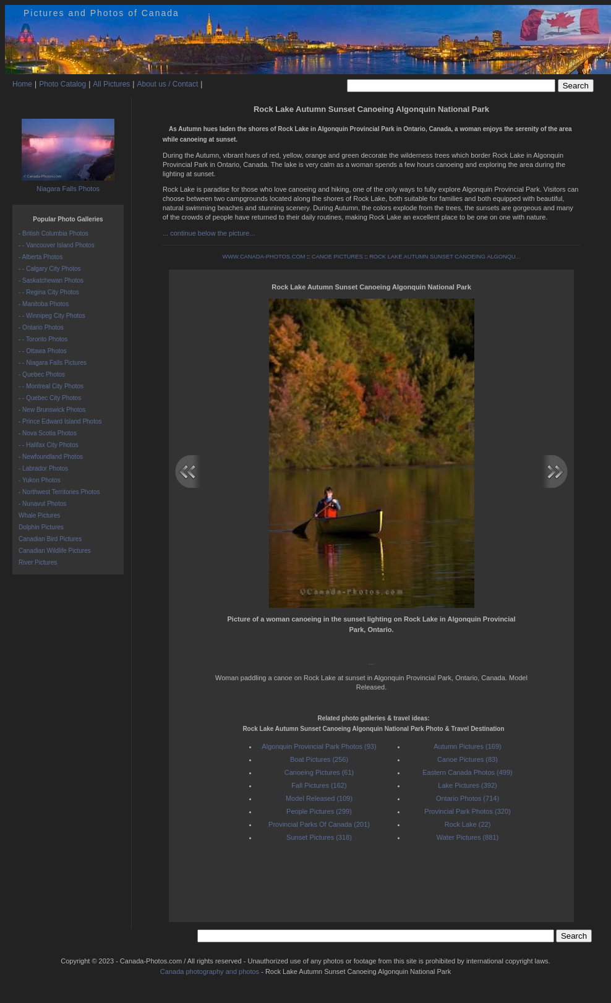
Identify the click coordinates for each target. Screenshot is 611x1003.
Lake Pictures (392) (467, 785)
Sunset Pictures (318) (319, 837)
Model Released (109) (319, 798)
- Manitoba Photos (44, 304)
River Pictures (38, 562)
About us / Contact (167, 84)
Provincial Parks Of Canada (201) (319, 824)
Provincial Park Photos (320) (467, 811)
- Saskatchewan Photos (51, 280)
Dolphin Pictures (41, 527)
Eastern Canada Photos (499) (467, 772)
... (371, 662)
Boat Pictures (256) (319, 759)
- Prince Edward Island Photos (60, 421)
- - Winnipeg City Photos (52, 315)
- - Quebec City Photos (50, 398)
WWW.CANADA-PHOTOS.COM (263, 257)
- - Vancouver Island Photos (57, 245)
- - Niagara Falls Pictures (53, 362)
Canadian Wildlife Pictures (55, 550)
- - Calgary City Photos (50, 268)
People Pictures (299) (319, 811)
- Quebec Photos (42, 374)
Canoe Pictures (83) (467, 759)
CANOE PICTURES (337, 257)
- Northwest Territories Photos (59, 492)
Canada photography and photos (209, 971)
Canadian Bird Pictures (50, 539)
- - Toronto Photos (43, 339)
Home (22, 84)
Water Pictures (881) (467, 837)
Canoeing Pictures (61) (319, 772)
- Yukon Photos (40, 480)
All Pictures (111, 84)
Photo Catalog (62, 84)
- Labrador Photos (43, 468)
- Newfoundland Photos (51, 456)
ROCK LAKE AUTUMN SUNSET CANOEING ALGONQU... (444, 257)
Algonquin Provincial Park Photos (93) (319, 746)
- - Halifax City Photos (49, 445)
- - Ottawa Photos (43, 351)
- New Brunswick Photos (52, 409)
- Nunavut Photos (42, 503)
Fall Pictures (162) (318, 785)
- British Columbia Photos (53, 233)
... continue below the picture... (209, 233)
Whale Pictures (39, 515)
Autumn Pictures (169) (467, 746)
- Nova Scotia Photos (48, 433)
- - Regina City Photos (49, 292)
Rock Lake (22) (468, 824)
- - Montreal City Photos (51, 386)
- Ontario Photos (41, 327)
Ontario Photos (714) (467, 798)
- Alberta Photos (40, 257)
